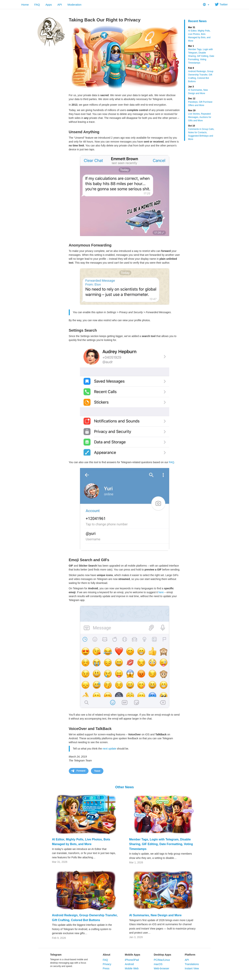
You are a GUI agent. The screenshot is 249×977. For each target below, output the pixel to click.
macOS (158, 964)
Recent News (197, 21)
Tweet (97, 771)
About (106, 954)
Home (25, 4)
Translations (192, 964)
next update (109, 748)
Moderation (74, 4)
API (59, 4)
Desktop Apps (162, 954)
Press (106, 968)
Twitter (221, 4)
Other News (124, 787)
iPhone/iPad (132, 959)
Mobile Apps (132, 954)
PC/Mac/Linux (162, 959)
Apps (49, 4)
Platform (190, 954)
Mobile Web (132, 968)
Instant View (192, 968)
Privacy (107, 964)
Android (129, 964)
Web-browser (161, 968)
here (161, 592)
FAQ (37, 4)
